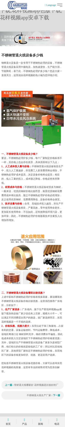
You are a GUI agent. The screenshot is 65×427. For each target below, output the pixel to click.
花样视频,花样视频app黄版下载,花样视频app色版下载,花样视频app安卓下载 (31, 10)
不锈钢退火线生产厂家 (39, 395)
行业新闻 (40, 36)
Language (50, 5)
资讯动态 (27, 36)
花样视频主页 (11, 36)
